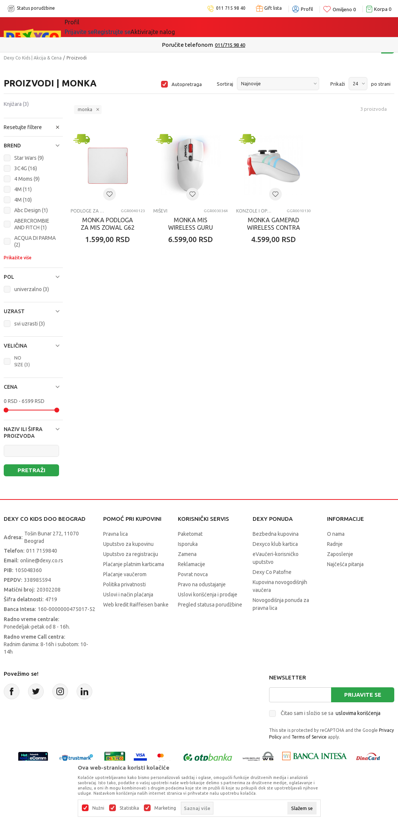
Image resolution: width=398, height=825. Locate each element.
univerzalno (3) (31, 289)
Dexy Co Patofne (272, 572)
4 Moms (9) (27, 179)
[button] (33, 127)
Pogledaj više (259, 45)
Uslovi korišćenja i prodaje (207, 595)
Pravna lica (115, 534)
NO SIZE (22, 361)
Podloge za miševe (88, 210)
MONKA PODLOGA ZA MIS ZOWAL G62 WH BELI (108, 227)
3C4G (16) (25, 168)
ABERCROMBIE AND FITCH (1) (31, 224)
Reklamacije (191, 564)
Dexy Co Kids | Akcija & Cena (33, 57)
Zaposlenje (340, 554)
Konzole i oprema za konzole (254, 210)
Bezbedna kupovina (276, 534)
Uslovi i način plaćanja (128, 595)
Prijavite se (362, 694)
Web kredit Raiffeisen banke (136, 605)
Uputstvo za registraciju (130, 554)
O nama (336, 534)
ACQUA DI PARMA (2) (35, 241)
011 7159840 (41, 551)
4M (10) (23, 200)
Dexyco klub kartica (275, 544)
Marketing (165, 808)
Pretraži (31, 470)
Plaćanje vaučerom (124, 574)
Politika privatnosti (124, 584)
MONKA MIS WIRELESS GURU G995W (190, 227)
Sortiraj (225, 83)
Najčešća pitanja (345, 564)
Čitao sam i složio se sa (330, 713)
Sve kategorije (90, 27)
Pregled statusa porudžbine (210, 605)
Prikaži (337, 83)
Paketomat (190, 534)
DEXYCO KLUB (168, 27)
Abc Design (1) (31, 210)
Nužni (98, 808)
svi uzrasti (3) (29, 324)
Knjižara (16, 104)
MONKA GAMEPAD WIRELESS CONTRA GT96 (273, 227)
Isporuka (188, 544)
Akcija (129, 27)
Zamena (187, 554)
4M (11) (23, 189)
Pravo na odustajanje (202, 584)
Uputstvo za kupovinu (128, 544)
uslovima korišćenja (358, 713)
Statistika (129, 808)
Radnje (335, 544)
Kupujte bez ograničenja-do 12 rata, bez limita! (183, 45)
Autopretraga (187, 84)
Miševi (160, 210)
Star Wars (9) (29, 158)
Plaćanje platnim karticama (133, 564)
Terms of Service (309, 736)
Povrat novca (193, 574)
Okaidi (211, 27)
